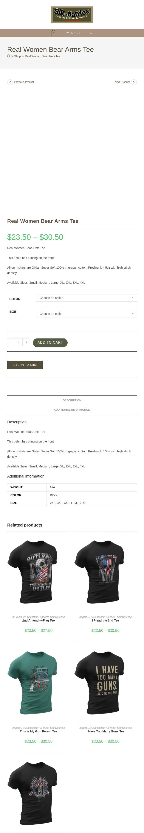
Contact (85, 811)
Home (47, 811)
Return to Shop (25, 241)
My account (70, 811)
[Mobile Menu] (73, 33)
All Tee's (17, 493)
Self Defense (57, 493)
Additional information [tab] (72, 286)
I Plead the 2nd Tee (105, 497)
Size (12, 188)
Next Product (122, 82)
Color (14, 175)
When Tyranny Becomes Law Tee (38, 718)
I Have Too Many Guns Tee (105, 608)
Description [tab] (72, 277)
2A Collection (30, 493)
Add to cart (50, 219)
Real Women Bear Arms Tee (42, 56)
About (96, 811)
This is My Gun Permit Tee (38, 608)
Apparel (44, 493)
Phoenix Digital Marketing (112, 817)
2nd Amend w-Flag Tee (38, 497)
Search (126, 769)
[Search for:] (91, 33)
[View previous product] (10, 82)
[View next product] (134, 82)
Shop (57, 811)
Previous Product (24, 82)
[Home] (8, 56)
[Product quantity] (19, 219)
